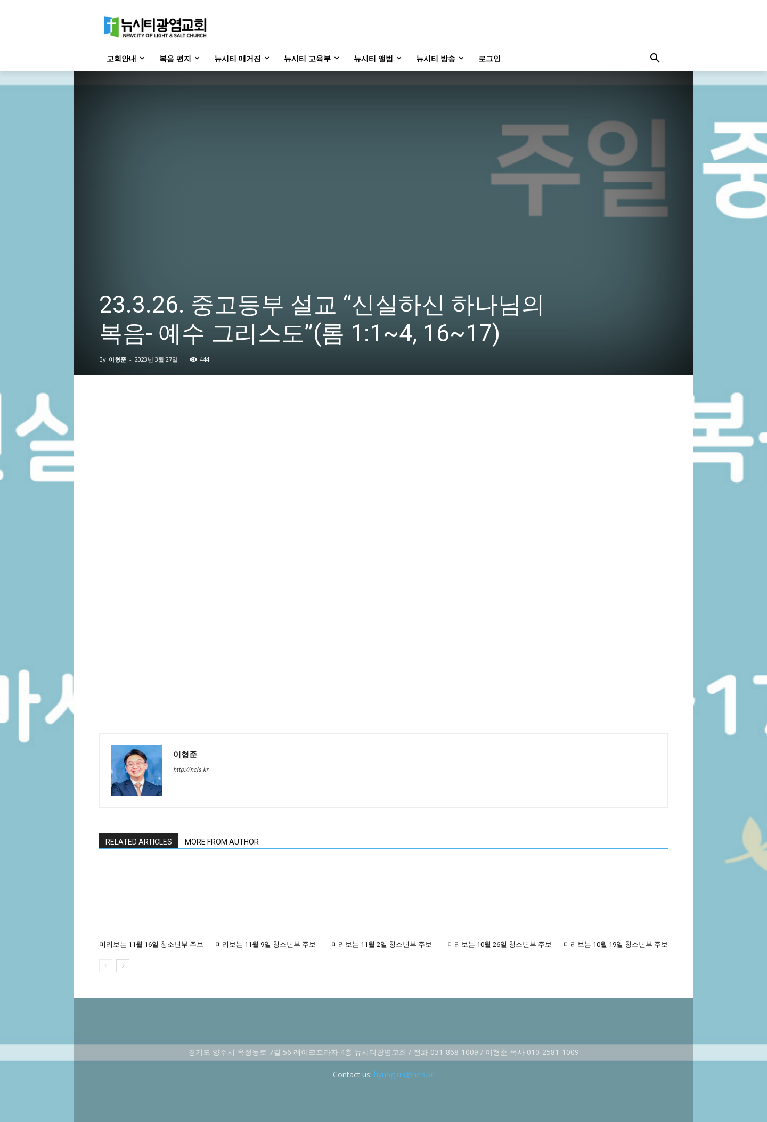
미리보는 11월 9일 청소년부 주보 (265, 944)
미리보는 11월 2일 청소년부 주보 (381, 944)
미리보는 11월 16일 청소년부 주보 (151, 944)
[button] (655, 58)
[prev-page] (105, 965)
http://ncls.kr (190, 769)
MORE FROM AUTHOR (222, 842)
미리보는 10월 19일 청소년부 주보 (616, 944)
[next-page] (122, 965)
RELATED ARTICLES (138, 842)
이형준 (117, 359)
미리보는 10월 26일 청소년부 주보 (499, 944)
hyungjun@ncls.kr (404, 1074)
